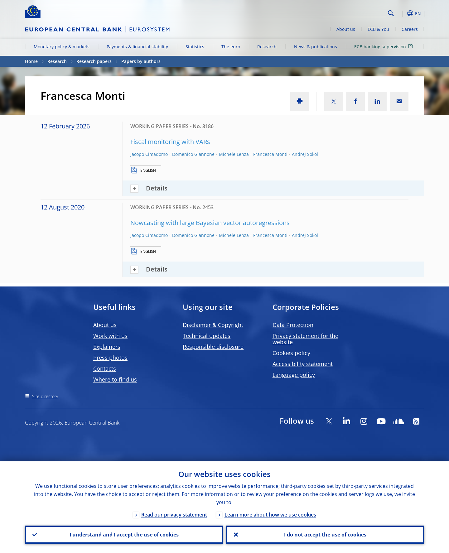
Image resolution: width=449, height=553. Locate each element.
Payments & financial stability (137, 47)
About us (345, 29)
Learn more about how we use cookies (270, 514)
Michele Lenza (234, 154)
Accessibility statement (303, 364)
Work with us (110, 335)
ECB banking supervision (384, 46)
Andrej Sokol (305, 154)
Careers (410, 29)
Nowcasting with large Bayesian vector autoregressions (210, 223)
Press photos (110, 357)
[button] (402, 13)
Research (267, 47)
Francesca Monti (270, 154)
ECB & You (378, 29)
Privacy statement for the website (305, 339)
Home (31, 61)
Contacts (104, 368)
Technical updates (206, 335)
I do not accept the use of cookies (325, 534)
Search (391, 13)
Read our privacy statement (174, 514)
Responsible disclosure (213, 346)
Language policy (294, 374)
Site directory (45, 396)
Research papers (94, 61)
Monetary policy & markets (61, 47)
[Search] (354, 12)
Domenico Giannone (193, 154)
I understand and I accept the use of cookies (124, 534)
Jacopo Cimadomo (149, 154)
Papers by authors (141, 61)
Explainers (106, 346)
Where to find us (115, 379)
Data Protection (293, 325)
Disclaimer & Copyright (213, 325)
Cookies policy (291, 353)
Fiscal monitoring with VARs (170, 141)
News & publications (315, 47)
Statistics (195, 47)
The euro (230, 47)
